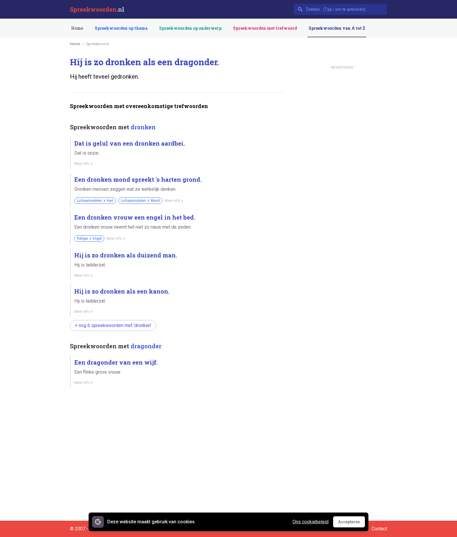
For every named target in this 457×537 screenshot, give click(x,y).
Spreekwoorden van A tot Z (337, 28)
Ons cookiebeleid (310, 521)
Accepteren (351, 523)
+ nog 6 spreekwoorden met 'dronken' (113, 325)
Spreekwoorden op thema (121, 28)
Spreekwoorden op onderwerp (190, 28)
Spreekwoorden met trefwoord (265, 28)
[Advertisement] (176, 412)
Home (77, 28)
